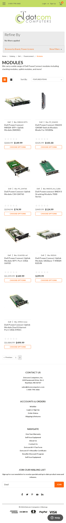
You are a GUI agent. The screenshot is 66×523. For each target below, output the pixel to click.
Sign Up (53, 3)
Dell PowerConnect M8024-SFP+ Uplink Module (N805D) (14, 127)
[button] (34, 49)
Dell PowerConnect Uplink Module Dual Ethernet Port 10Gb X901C (17, 327)
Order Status (33, 413)
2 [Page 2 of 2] (19, 357)
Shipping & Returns (33, 416)
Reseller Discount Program (33, 454)
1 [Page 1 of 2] (15, 357)
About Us (33, 441)
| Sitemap (43, 507)
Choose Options (18, 147)
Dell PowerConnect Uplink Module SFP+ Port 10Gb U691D (17, 260)
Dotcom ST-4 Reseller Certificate (33, 451)
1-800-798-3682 (14, 3)
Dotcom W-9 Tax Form (33, 447)
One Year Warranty (33, 434)
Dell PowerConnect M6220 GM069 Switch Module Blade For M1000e (48, 127)
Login (44, 3)
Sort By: (24, 79)
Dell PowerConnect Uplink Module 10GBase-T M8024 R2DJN (48, 260)
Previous (7, 357)
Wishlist (33, 406)
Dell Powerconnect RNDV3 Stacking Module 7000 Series (48, 194)
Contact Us (33, 444)
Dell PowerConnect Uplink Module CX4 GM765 (17, 192)
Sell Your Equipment (33, 437)
